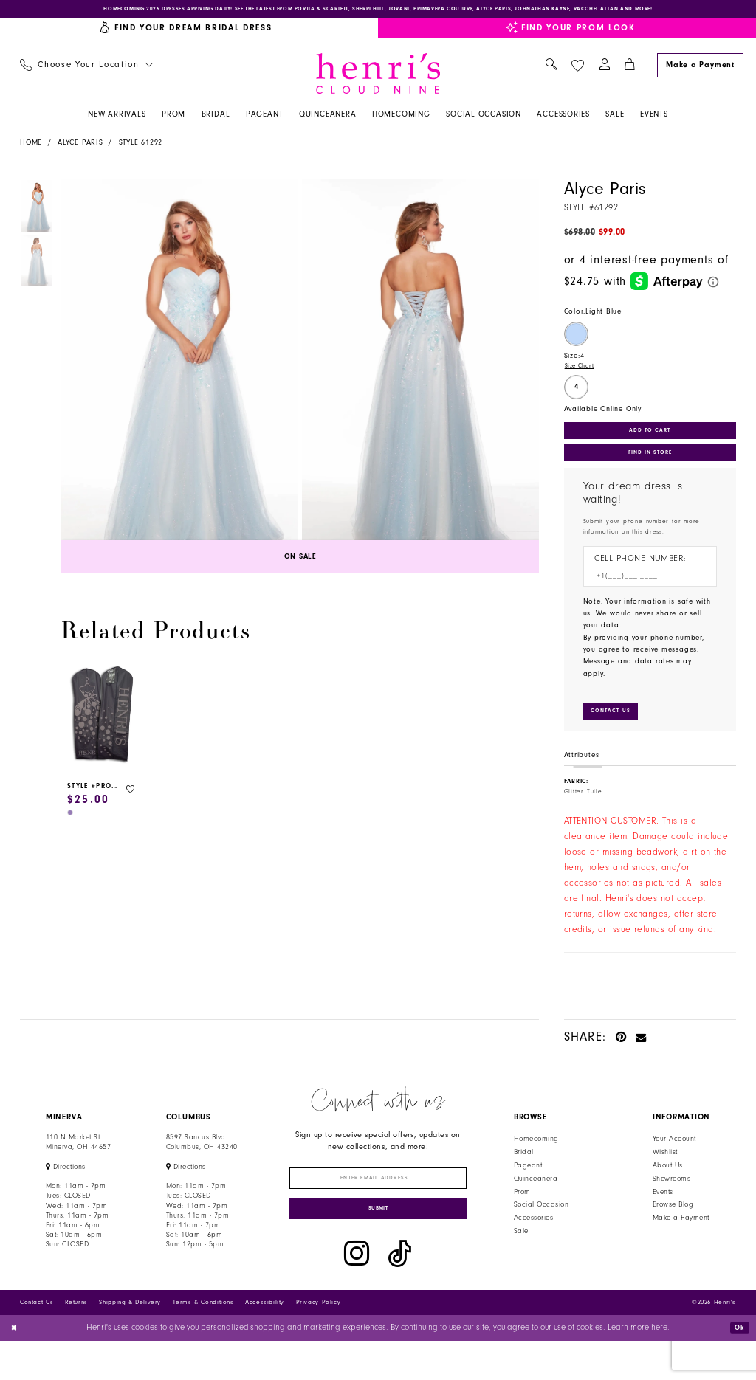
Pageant (528, 1190)
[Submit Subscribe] (378, 1245)
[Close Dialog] (17, 1367)
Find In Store (650, 468)
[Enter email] (378, 1206)
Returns (76, 1341)
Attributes (581, 780)
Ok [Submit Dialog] (736, 1366)
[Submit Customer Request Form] (617, 734)
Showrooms (671, 1203)
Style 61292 (141, 147)
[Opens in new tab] (378, 11)
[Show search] (551, 70)
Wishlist (665, 1177)
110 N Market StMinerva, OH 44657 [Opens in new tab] (78, 1168)
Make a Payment (681, 1243)
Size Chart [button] (583, 372)
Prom (522, 1216)
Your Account (674, 1164)
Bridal (524, 1177)
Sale (521, 1256)
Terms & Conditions (203, 1341)
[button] (604, 70)
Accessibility (264, 1341)
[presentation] (102, 721)
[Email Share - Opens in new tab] (641, 1062)
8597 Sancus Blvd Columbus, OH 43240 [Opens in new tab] (202, 1168)
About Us (668, 1190)
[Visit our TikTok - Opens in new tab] (400, 1293)
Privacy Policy (318, 1341)
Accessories (533, 1243)
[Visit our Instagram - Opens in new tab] (356, 1293)
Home (31, 147)
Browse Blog (673, 1230)
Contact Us (36, 1341)
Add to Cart (650, 440)
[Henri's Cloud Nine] (378, 78)
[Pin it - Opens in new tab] (621, 1062)
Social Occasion (541, 1230)
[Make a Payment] (700, 70)
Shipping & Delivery (130, 1341)
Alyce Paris (80, 147)
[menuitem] (86, 70)
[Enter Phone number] (644, 595)
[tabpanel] (177, 381)
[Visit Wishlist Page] (577, 69)
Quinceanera (535, 1203)
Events (663, 1216)
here (659, 1367)
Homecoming (536, 1164)
